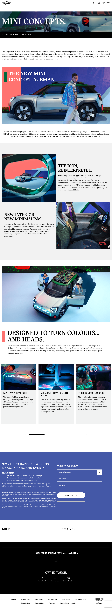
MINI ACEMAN (26, 35)
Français (52, 603)
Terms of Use (39, 603)
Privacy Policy (25, 603)
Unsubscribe (65, 599)
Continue (71, 495)
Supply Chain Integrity (68, 603)
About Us (13, 599)
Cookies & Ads (80, 599)
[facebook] (56, 560)
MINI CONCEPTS (10, 35)
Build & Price (25, 599)
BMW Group (52, 599)
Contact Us (39, 599)
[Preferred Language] (79, 472)
